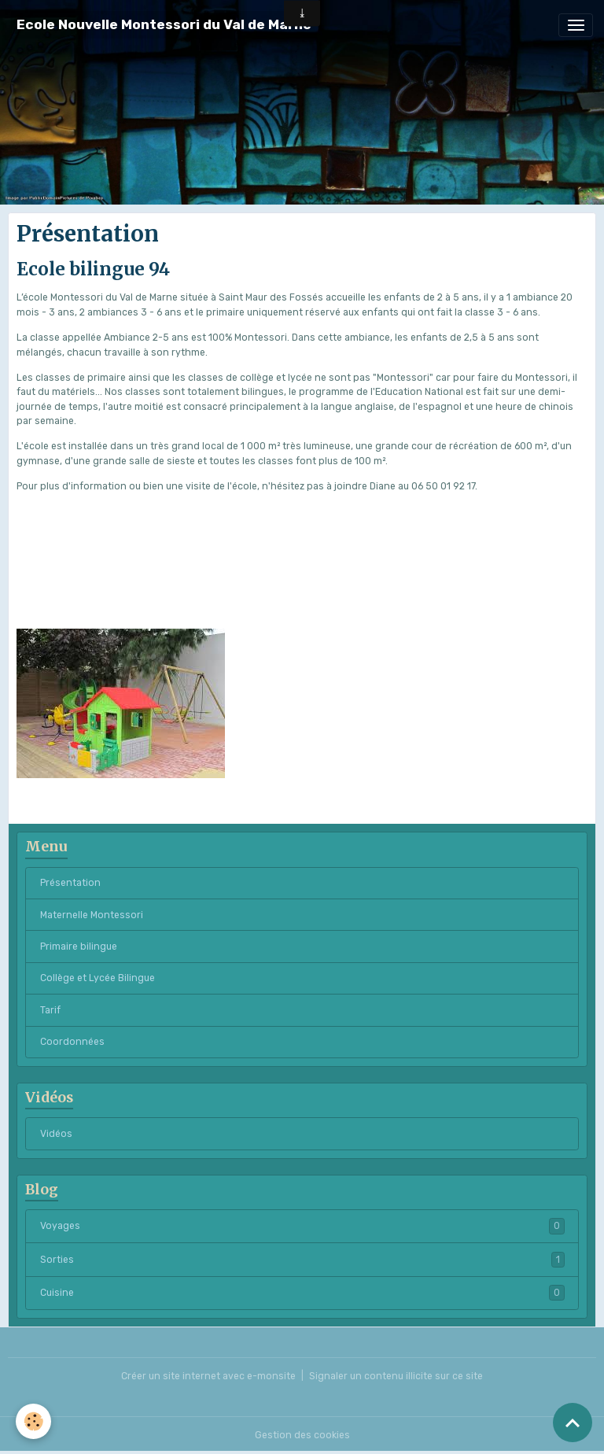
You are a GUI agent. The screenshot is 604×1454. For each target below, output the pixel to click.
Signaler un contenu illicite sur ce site (396, 1376)
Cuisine (302, 1293)
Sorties (302, 1260)
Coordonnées (72, 1041)
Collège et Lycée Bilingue (97, 977)
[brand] (164, 25)
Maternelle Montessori (91, 915)
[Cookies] (33, 1421)
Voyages (302, 1226)
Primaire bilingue (78, 946)
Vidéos (56, 1133)
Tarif (50, 1010)
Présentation (70, 882)
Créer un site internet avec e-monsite (208, 1376)
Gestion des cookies (302, 1435)
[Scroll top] (572, 1422)
